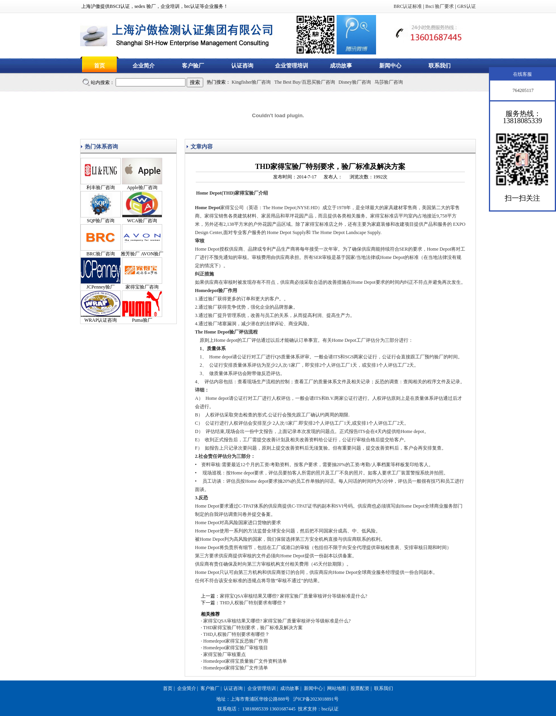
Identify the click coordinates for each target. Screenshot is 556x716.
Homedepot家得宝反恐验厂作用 (235, 641)
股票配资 (359, 688)
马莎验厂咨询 (388, 82)
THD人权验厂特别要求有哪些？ (253, 602)
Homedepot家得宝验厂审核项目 (235, 647)
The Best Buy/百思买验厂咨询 (304, 82)
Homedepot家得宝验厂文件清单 (235, 668)
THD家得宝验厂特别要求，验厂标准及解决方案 (253, 627)
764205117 (522, 90)
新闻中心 (390, 66)
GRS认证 (466, 6)
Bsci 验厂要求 (439, 6)
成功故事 (341, 66)
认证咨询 (242, 66)
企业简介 (144, 66)
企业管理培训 (291, 66)
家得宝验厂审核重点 (224, 654)
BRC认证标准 (407, 6)
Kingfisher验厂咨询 (251, 82)
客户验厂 (193, 66)
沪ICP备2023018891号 (316, 699)
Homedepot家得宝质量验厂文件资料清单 (245, 661)
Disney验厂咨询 (355, 82)
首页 (99, 66)
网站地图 (336, 688)
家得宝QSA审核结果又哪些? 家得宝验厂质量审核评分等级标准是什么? (293, 596)
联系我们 (440, 66)
